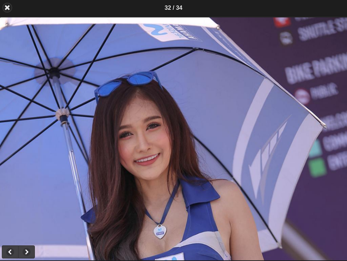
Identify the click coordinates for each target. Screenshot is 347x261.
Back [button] (7, 7)
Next (26, 251)
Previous (10, 251)
